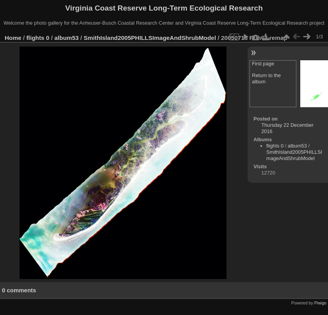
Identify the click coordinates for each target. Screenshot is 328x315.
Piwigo (320, 303)
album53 (66, 37)
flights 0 (38, 37)
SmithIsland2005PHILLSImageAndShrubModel (150, 37)
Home (13, 37)
